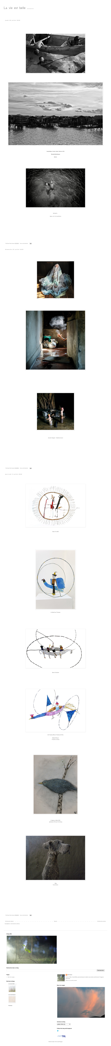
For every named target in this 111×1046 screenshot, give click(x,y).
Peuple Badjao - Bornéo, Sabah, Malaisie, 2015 (55, 151)
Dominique (70, 974)
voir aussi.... (55, 213)
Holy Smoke (55, 884)
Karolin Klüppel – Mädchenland (55, 438)
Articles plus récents (9, 921)
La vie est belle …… (18, 8)
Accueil (55, 921)
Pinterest (10, 1005)
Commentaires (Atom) (15, 923)
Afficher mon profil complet (71, 980)
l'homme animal (55, 739)
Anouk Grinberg (58, 822)
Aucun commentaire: (24, 243)
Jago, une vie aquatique (55, 216)
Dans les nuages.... (12, 977)
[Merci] (55, 157)
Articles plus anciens (101, 921)
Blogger (60, 1041)
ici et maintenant (11, 994)
